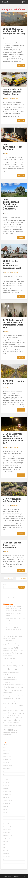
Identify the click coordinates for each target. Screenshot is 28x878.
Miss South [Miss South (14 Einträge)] (5, 701)
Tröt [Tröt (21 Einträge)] (13, 722)
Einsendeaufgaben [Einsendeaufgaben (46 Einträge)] (14, 665)
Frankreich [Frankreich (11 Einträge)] (20, 670)
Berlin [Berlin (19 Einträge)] (5, 645)
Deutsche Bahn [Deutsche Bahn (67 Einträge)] (10, 658)
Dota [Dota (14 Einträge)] (21, 663)
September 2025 (7, 765)
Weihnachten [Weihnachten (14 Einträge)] (19, 725)
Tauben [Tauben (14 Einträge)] (5, 722)
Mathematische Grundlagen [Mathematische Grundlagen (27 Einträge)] (12, 698)
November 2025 (7, 759)
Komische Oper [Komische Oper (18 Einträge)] (19, 687)
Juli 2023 (5, 841)
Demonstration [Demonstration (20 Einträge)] (7, 656)
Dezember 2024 (7, 791)
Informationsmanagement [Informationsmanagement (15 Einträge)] (10, 679)
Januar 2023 (6, 859)
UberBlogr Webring (9, 597)
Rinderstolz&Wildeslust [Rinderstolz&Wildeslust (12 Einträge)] (15, 708)
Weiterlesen (21, 65)
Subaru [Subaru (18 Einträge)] (10, 720)
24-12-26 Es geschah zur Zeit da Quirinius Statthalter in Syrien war (13, 323)
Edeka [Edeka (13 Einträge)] (4, 665)
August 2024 (6, 803)
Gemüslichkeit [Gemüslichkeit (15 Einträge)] (15, 672)
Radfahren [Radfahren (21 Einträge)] (6, 708)
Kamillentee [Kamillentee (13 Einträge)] (20, 684)
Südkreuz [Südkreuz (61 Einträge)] (16, 720)
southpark (8, 623)
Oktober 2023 (6, 832)
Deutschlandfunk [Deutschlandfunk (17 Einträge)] (7, 661)
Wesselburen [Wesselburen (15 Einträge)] (14, 727)
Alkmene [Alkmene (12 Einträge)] (5, 638)
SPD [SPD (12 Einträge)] (8, 715)
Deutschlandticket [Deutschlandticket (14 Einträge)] (17, 661)
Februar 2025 (6, 785)
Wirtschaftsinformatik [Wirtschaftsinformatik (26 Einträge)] (10, 733)
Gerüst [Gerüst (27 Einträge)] (5, 675)
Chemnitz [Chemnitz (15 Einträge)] (20, 650)
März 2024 (6, 818)
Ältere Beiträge (21, 578)
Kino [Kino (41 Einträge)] (5, 687)
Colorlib (13, 876)
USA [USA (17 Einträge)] (14, 725)
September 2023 (7, 835)
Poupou (8, 613)
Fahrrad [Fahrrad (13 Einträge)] (5, 670)
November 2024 (7, 794)
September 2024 (7, 800)
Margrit (8, 618)
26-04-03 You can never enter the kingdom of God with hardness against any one (14, 608)
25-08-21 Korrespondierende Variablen (12, 146)
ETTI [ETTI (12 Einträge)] (22, 665)
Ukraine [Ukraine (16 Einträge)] (17, 722)
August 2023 (6, 838)
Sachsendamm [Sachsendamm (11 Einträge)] (6, 710)
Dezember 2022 (7, 862)
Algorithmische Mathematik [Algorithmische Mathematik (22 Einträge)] (14, 636)
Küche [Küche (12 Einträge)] (18, 690)
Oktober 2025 (6, 762)
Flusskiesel (9, 606)
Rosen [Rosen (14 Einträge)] (21, 708)
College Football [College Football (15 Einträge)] (7, 653)
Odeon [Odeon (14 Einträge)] (20, 701)
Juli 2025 (5, 771)
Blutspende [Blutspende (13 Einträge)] (10, 648)
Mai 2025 (5, 777)
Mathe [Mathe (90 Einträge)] (20, 695)
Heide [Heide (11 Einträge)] (14, 674)
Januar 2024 (6, 824)
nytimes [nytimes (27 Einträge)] (16, 701)
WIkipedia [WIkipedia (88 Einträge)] (8, 729)
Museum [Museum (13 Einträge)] (11, 701)
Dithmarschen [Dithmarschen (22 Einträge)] (15, 663)
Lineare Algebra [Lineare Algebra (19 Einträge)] (7, 692)
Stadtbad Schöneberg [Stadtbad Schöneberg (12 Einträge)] (7, 717)
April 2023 (6, 850)
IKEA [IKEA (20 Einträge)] (15, 677)
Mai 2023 (5, 847)
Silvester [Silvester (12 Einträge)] (5, 715)
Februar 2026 (6, 750)
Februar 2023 (6, 856)
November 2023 (7, 829)
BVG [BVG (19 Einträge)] (12, 650)
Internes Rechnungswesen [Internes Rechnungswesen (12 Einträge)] (8, 684)
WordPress (22, 876)
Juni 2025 (5, 774)
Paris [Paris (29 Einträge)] (8, 703)
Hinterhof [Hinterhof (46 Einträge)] (7, 677)
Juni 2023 (5, 844)
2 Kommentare (14, 272)
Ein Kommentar (14, 98)
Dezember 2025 (7, 756)
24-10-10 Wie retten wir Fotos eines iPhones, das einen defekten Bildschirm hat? (13, 438)
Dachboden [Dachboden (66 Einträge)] (17, 653)
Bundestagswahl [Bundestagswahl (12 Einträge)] (6, 650)
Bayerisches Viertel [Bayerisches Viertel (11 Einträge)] (18, 643)
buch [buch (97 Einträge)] (16, 647)
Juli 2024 (5, 806)
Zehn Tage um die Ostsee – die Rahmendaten (12, 545)
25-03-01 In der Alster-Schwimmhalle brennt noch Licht (12, 264)
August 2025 (6, 768)
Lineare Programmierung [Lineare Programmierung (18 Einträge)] (9, 696)
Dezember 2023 (7, 826)
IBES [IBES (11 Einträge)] (12, 677)
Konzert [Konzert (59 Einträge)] (6, 690)
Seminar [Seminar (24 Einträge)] (21, 713)
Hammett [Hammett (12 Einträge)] (10, 675)
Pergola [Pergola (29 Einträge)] (13, 703)
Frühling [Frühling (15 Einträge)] (9, 672)
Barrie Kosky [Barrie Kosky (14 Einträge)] (6, 643)
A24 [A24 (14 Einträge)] (4, 636)
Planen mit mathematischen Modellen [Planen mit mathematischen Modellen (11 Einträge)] (10, 705)
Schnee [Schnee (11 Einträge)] (11, 710)
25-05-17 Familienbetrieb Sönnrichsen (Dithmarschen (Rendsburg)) (11, 204)
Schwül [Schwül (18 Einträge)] (5, 713)
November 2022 (7, 865)
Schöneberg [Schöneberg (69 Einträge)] (13, 713)
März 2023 (6, 853)
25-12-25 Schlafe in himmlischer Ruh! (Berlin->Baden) (12, 91)
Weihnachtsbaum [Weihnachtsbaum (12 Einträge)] (7, 727)
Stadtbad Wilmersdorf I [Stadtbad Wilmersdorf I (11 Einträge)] (17, 717)
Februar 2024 (6, 821)
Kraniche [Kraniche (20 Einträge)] (13, 690)
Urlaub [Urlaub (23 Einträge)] (10, 725)
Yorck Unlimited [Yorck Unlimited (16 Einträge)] (7, 734)
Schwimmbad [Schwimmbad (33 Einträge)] (18, 710)
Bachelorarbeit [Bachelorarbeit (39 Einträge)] (8, 641)
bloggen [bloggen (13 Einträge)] (5, 648)
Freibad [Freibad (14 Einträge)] (5, 672)
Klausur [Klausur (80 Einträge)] (11, 686)
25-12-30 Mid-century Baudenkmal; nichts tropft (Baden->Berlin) (14, 31)
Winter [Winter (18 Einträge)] (15, 730)
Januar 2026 (6, 753)
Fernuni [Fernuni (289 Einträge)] (13, 669)
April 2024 (6, 815)
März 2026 (6, 747)
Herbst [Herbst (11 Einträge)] (17, 674)
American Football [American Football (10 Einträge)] (11, 638)
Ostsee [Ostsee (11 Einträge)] (4, 703)
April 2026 (6, 744)
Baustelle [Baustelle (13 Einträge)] (12, 643)
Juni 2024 (5, 809)
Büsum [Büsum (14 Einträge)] (15, 650)
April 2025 (6, 780)
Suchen (5, 584)
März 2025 (6, 782)
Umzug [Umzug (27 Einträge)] (5, 725)
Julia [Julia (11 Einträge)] (16, 684)
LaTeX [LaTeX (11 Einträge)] (21, 690)
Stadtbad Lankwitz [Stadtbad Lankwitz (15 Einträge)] (14, 715)
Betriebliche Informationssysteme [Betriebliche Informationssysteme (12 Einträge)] (14, 645)
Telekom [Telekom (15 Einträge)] (9, 722)
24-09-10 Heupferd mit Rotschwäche (12, 499)
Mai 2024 (5, 812)
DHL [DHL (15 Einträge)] (23, 661)
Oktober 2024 (6, 797)
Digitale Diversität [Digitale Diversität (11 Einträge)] (6, 663)
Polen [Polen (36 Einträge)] (21, 706)
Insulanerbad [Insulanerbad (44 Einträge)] (8, 682)
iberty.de (5, 2)
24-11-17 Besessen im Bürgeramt (13, 382)
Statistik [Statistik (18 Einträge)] (5, 720)
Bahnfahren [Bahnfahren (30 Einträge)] (19, 641)
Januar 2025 (6, 788)
